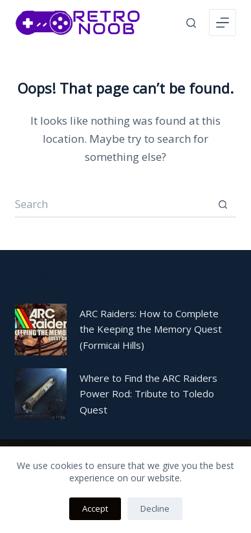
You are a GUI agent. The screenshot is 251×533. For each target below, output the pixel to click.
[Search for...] (112, 205)
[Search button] (223, 205)
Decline (154, 508)
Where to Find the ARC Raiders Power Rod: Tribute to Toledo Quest (148, 394)
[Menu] (222, 22)
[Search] (191, 23)
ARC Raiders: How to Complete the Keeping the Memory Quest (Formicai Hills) (151, 329)
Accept (95, 508)
